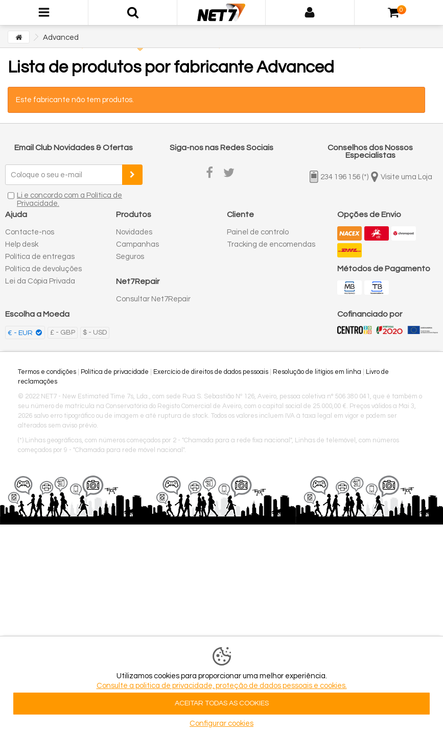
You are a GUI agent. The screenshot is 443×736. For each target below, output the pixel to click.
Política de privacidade (115, 371)
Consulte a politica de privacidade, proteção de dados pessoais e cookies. (222, 686)
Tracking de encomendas (271, 244)
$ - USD (95, 332)
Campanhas (137, 244)
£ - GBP (62, 332)
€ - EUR (21, 333)
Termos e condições (47, 371)
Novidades (134, 232)
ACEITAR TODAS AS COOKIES (222, 703)
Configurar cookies (221, 723)
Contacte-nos (29, 232)
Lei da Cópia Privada (40, 281)
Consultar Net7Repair (153, 299)
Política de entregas (40, 256)
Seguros (130, 256)
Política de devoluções (43, 269)
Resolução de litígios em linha (317, 371)
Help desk (21, 244)
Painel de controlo (258, 232)
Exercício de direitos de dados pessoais (210, 371)
